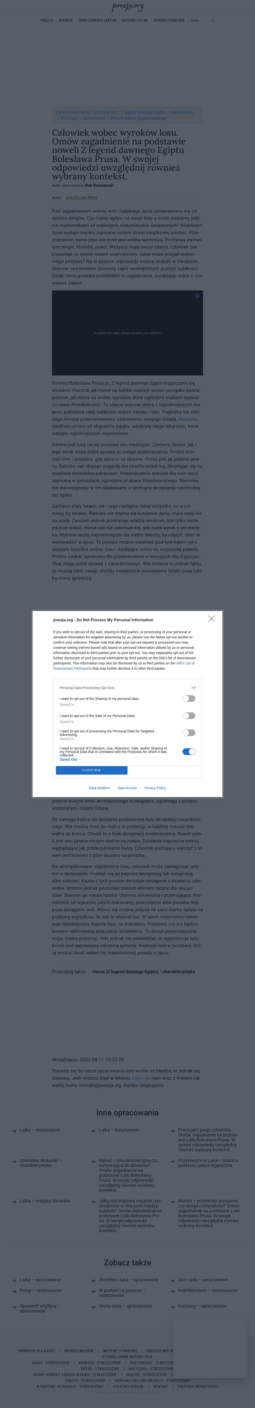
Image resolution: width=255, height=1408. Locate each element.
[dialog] (127, 704)
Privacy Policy (155, 788)
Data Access (127, 788)
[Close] (213, 620)
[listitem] (127, 687)
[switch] (188, 698)
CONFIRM (91, 770)
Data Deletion (99, 788)
